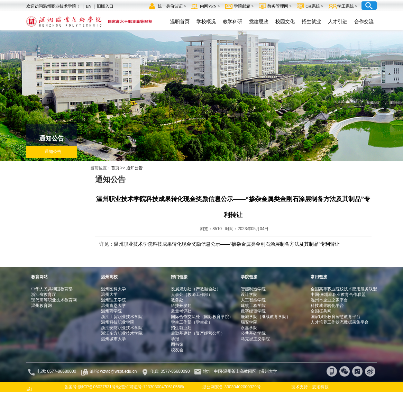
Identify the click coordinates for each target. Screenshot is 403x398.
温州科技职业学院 (117, 322)
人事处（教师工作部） (191, 294)
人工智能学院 (253, 300)
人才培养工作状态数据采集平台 (340, 322)
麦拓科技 (320, 387)
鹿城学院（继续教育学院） (266, 316)
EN (88, 6)
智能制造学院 (253, 289)
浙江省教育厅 (43, 294)
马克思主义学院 (255, 338)
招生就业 (311, 21)
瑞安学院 (249, 322)
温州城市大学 (113, 338)
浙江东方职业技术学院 (122, 333)
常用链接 (319, 276)
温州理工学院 (113, 300)
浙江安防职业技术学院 (122, 327)
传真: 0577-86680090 (170, 371)
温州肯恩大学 (113, 305)
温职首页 (180, 21)
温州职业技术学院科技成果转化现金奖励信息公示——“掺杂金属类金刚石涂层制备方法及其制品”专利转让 (227, 244)
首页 (115, 167)
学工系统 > (347, 6)
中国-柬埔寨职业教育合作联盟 (338, 294)
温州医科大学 (113, 289)
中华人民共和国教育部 (52, 289)
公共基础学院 (253, 333)
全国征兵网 (321, 311)
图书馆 (177, 344)
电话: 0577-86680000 (56, 371)
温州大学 (109, 294)
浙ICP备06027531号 (97, 387)
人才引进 (337, 21)
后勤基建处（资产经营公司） (198, 333)
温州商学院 (111, 311)
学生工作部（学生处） (191, 322)
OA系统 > (314, 6)
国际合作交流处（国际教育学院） (202, 316)
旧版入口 (105, 6)
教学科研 (232, 21)
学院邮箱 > (244, 6)
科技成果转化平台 (327, 305)
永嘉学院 (249, 327)
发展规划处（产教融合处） (196, 289)
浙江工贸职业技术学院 (122, 316)
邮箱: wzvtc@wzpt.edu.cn (113, 371)
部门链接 (179, 276)
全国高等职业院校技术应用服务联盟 (344, 289)
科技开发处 (181, 305)
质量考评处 (181, 311)
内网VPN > (210, 6)
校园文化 (285, 21)
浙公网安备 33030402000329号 (229, 387)
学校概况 (206, 21)
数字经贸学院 (253, 311)
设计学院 (249, 294)
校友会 (177, 349)
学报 (175, 338)
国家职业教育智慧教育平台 (335, 316)
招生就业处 (181, 327)
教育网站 (39, 276)
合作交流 (364, 21)
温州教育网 (41, 305)
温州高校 (109, 276)
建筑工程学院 (253, 305)
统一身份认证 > (172, 6)
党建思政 (258, 21)
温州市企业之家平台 (329, 300)
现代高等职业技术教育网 (54, 300)
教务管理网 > (280, 6)
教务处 (177, 300)
